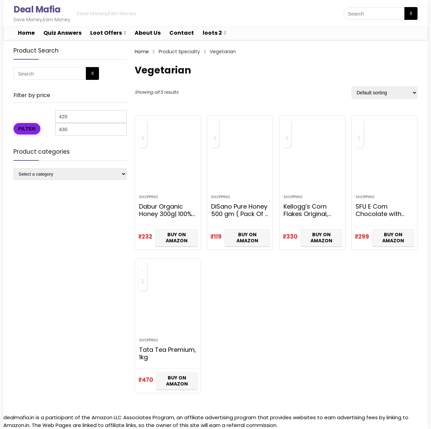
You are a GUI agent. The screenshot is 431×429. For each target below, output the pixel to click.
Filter (27, 128)
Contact (181, 33)
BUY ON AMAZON (177, 237)
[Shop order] (385, 92)
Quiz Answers (62, 33)
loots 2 (212, 33)
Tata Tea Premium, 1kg (167, 353)
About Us (148, 33)
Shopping (148, 197)
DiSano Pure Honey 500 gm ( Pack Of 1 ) (239, 213)
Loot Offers (106, 33)
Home (26, 33)
